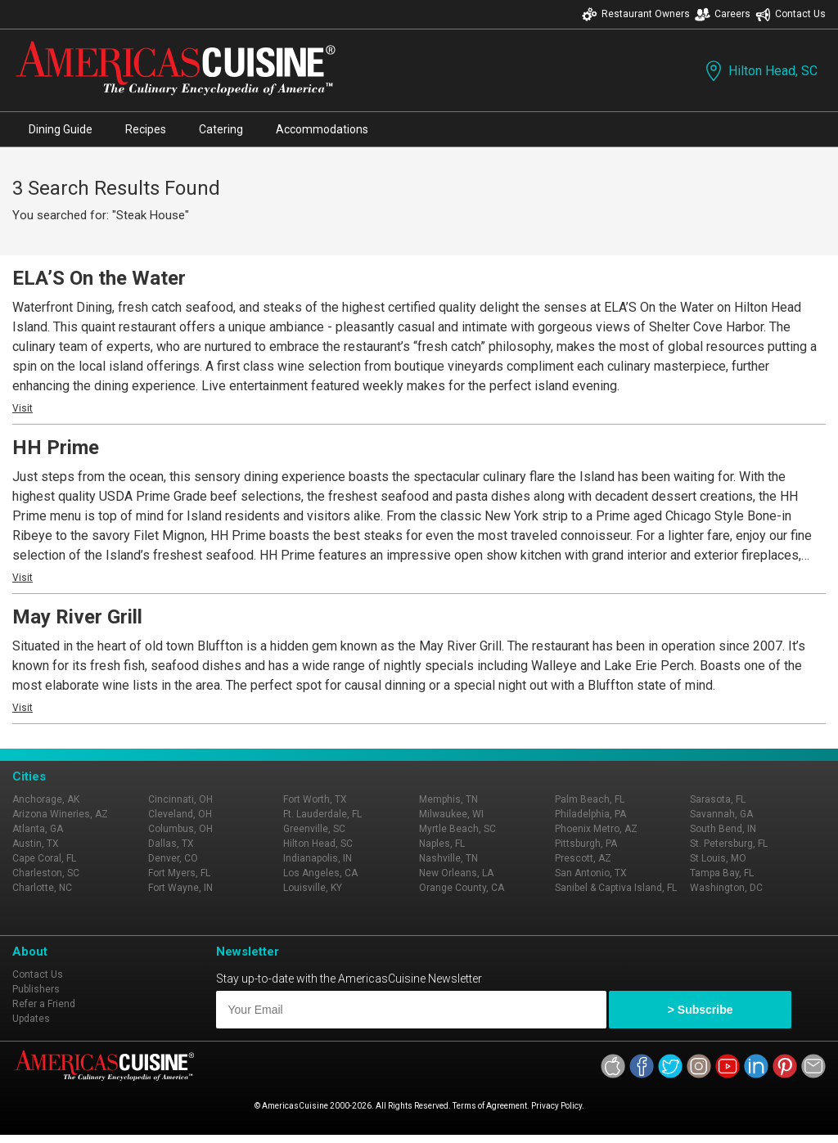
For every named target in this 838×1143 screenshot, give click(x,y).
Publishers (36, 989)
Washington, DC (726, 887)
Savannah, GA (721, 814)
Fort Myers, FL (179, 873)
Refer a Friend (43, 1004)
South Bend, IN (723, 829)
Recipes (145, 129)
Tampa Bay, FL (722, 873)
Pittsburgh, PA (586, 843)
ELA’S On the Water (99, 278)
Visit (22, 408)
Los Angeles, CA (320, 873)
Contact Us (790, 14)
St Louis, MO (718, 858)
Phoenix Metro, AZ (596, 829)
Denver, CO (173, 858)
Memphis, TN (448, 799)
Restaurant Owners (636, 14)
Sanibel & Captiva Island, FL (616, 887)
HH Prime (55, 447)
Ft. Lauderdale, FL (322, 814)
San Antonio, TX (591, 873)
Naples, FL (442, 843)
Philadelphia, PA (590, 814)
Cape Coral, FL (44, 858)
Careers (722, 14)
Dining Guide (60, 129)
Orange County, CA (461, 887)
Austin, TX (35, 843)
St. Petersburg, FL (729, 843)
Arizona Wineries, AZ (60, 814)
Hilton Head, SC (760, 71)
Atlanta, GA (37, 829)
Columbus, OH (180, 829)
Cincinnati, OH (180, 799)
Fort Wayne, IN (180, 887)
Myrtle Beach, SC (457, 829)
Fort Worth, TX (315, 799)
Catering (221, 129)
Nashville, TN (448, 858)
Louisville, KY (312, 887)
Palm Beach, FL (589, 799)
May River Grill (77, 616)
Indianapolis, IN (317, 858)
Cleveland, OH (180, 814)
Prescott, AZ (583, 858)
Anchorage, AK (45, 799)
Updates (31, 1018)
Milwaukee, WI (451, 814)
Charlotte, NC (42, 887)
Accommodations (322, 129)
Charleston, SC (45, 873)
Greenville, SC (314, 829)
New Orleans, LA (456, 873)
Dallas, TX (171, 843)
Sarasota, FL (718, 799)
